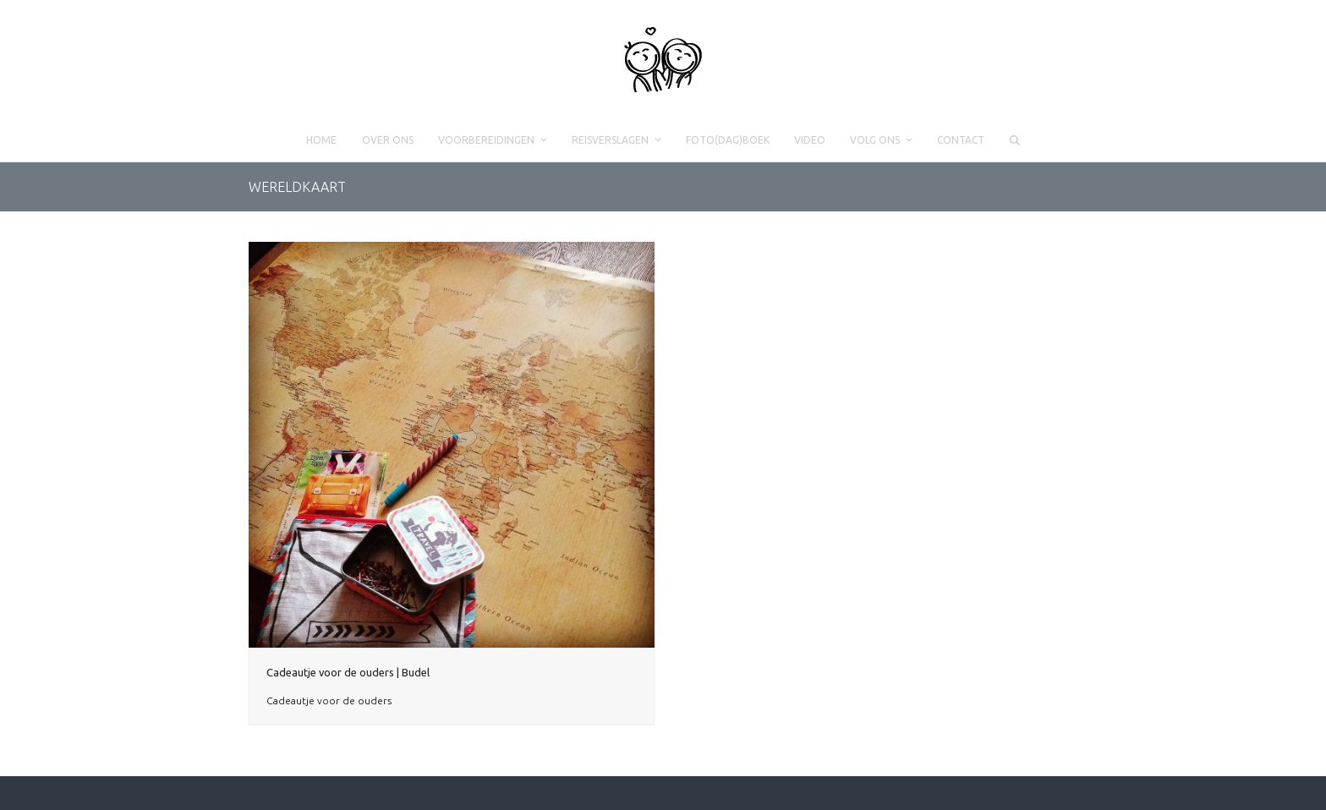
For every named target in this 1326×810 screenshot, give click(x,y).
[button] (1014, 140)
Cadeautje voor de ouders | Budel (348, 672)
